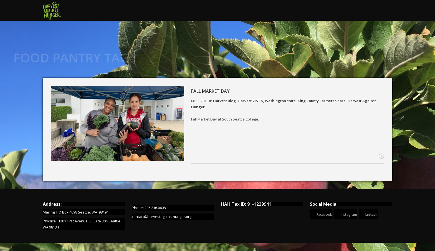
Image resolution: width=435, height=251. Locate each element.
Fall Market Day (210, 91)
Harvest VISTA (250, 101)
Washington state (280, 101)
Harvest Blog (224, 101)
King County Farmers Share (322, 101)
